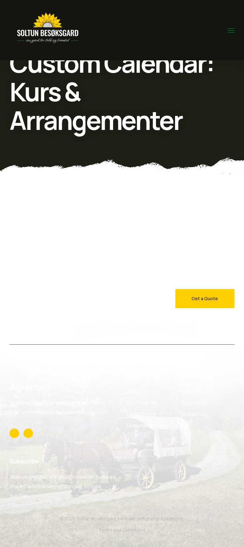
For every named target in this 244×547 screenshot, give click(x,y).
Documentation (145, 425)
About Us (137, 391)
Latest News (141, 413)
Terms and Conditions (122, 530)
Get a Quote (205, 298)
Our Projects (142, 402)
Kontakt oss (193, 413)
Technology (194, 402)
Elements (191, 391)
